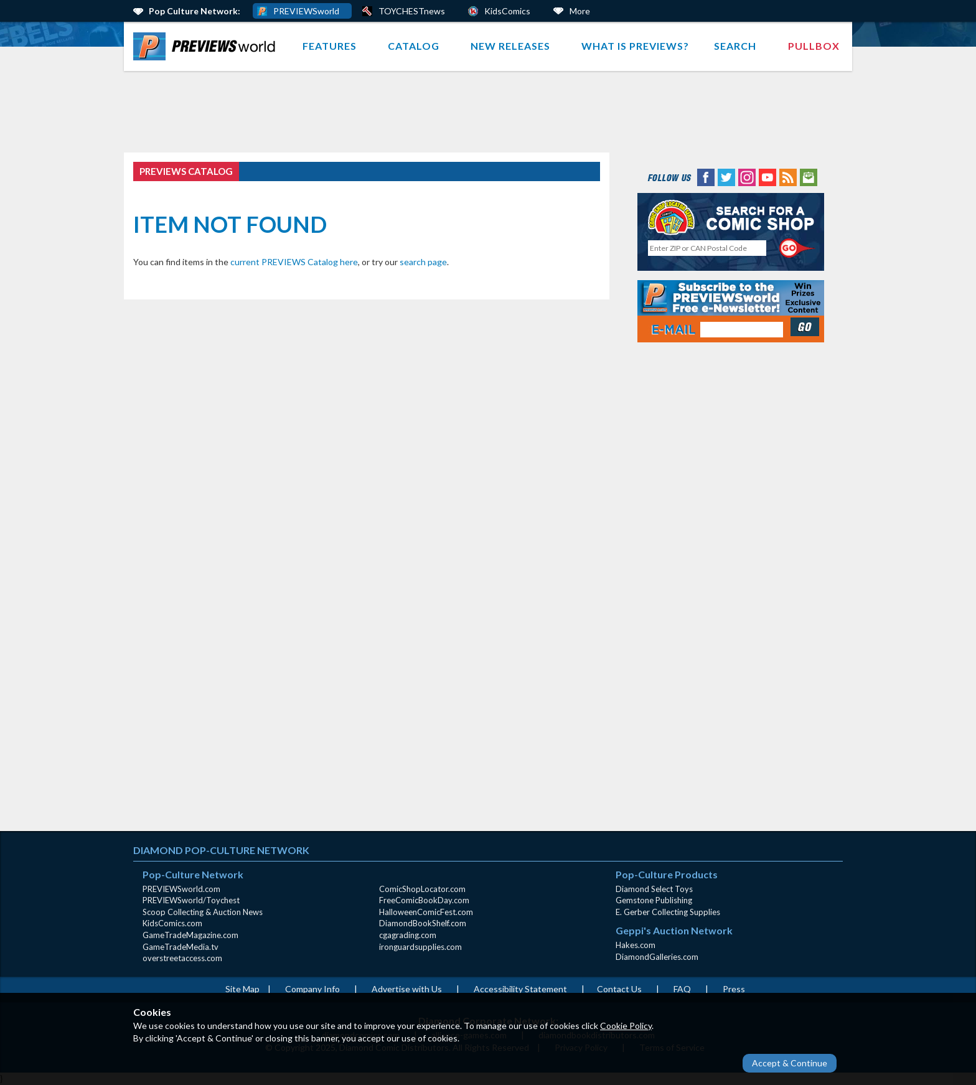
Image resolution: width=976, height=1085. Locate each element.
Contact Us (619, 989)
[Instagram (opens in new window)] (747, 176)
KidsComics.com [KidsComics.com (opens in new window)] (172, 923)
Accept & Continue (789, 1063)
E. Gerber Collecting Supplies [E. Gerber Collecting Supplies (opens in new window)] (668, 912)
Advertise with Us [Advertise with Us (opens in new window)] (407, 989)
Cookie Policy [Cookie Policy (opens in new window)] (626, 1025)
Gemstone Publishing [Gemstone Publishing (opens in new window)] (654, 900)
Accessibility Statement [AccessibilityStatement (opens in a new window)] (520, 989)
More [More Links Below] (580, 11)
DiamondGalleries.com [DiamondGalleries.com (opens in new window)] (657, 957)
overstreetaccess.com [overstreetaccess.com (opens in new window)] (182, 958)
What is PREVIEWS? (635, 46)
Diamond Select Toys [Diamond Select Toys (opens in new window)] (654, 889)
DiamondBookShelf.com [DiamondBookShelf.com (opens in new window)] (422, 923)
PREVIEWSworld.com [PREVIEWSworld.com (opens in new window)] (181, 889)
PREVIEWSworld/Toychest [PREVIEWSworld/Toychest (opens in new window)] (191, 900)
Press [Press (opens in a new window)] (734, 989)
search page (423, 261)
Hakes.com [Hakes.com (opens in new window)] (635, 945)
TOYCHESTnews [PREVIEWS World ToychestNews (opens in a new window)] (411, 11)
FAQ (682, 989)
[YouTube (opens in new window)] (767, 176)
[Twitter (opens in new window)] (726, 176)
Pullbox (814, 46)
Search (735, 46)
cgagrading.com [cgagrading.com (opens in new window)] (407, 935)
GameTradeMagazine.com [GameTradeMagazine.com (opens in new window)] (190, 935)
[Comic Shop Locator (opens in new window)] (730, 217)
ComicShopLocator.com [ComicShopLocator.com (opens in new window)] (422, 889)
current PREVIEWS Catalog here (294, 261)
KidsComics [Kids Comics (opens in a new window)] (507, 11)
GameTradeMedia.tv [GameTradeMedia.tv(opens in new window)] (180, 947)
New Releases (510, 46)
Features (330, 46)
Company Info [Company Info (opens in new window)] (312, 989)
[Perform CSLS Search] (797, 248)
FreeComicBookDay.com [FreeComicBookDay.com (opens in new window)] (424, 900)
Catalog (413, 46)
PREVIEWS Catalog (186, 171)
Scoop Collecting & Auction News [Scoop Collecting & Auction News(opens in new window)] (203, 912)
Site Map (242, 989)
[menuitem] (207, 46)
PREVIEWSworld (306, 11)
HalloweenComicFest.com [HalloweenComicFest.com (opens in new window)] (426, 912)
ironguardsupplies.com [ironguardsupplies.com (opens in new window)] (420, 947)
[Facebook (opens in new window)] (706, 176)
